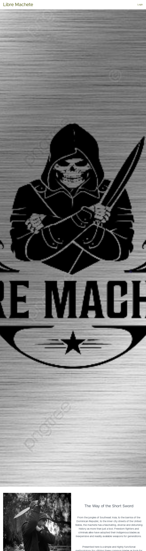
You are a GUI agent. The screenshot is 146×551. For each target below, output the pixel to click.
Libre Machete (18, 4)
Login (140, 5)
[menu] (139, 4)
